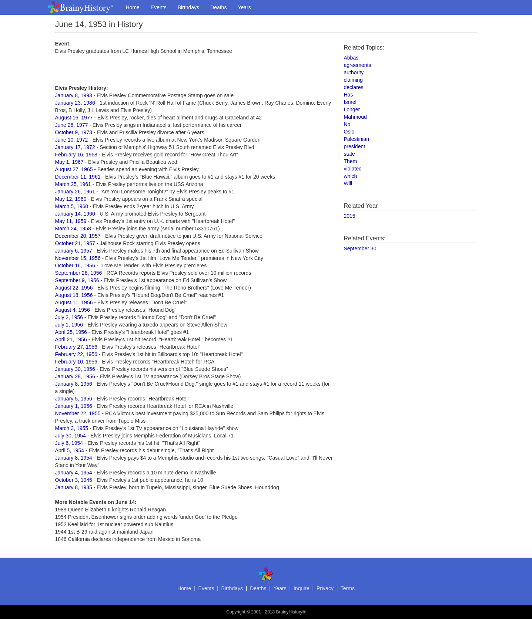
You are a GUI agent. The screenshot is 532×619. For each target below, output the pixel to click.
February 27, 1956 (76, 347)
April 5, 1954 (69, 450)
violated (353, 169)
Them (350, 161)
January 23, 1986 (75, 103)
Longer (352, 109)
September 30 (360, 248)
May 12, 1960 (71, 199)
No (347, 124)
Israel (350, 102)
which (350, 176)
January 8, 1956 (73, 384)
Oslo (349, 132)
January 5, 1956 (73, 399)
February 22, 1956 (76, 354)
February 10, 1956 (76, 362)
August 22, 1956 (74, 288)
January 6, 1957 (73, 251)
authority (354, 72)
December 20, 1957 (78, 236)
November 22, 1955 (78, 413)
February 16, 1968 (76, 155)
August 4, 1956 (72, 310)
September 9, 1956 (77, 280)
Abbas (351, 58)
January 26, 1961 (75, 192)
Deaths (218, 7)
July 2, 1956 (69, 317)
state (349, 154)
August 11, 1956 (74, 302)
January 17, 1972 (75, 147)
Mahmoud (355, 117)
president (354, 146)
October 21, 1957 (75, 243)
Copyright (235, 612)
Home (133, 7)
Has (348, 95)
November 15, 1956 (78, 258)
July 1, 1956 (69, 325)
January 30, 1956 (75, 369)
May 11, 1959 (71, 221)
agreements (357, 65)
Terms (348, 588)
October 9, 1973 (73, 132)
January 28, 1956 (75, 376)
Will (348, 183)
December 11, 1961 (78, 177)
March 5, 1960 (71, 206)
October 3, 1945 (73, 480)
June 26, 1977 (71, 125)
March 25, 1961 (73, 184)
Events (159, 7)
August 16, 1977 (74, 118)
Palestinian (356, 139)
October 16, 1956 (75, 265)
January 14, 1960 (75, 214)
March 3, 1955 (71, 428)
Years (244, 7)
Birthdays (188, 7)
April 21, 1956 (71, 339)
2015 (349, 216)
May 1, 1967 (69, 162)
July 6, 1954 (69, 443)
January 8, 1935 (73, 487)
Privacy (325, 588)
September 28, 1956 (78, 273)
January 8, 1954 (73, 458)
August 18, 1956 (74, 295)
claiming (353, 80)
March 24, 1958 (73, 228)
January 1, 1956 (73, 406)
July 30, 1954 (70, 436)
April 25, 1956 (71, 332)
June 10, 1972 (71, 140)
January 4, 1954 (73, 473)
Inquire (302, 588)
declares (354, 87)
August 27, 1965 (74, 169)
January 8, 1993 (73, 95)
